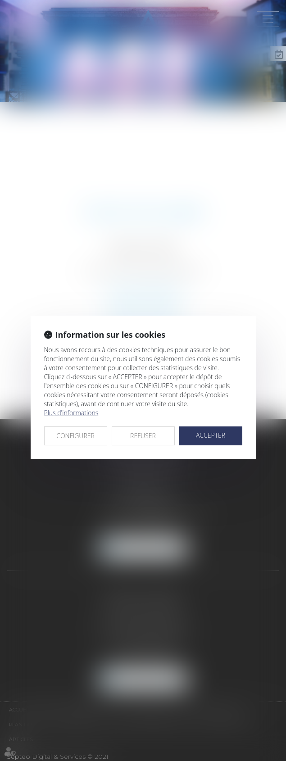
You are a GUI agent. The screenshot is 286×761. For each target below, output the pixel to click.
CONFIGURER (75, 435)
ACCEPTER (210, 435)
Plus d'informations (71, 412)
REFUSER (143, 435)
